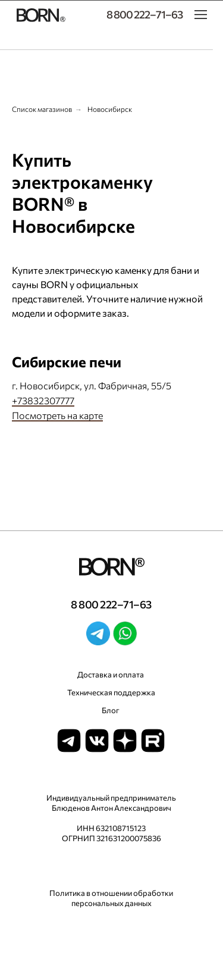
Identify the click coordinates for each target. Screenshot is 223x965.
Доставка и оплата (110, 674)
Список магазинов (42, 109)
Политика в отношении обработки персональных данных (111, 898)
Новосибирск (109, 109)
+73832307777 (43, 400)
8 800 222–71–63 (144, 14)
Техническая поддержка (111, 692)
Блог (111, 710)
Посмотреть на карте (57, 415)
